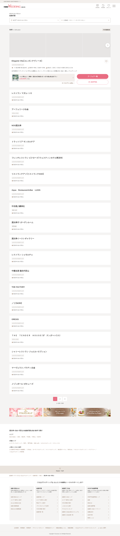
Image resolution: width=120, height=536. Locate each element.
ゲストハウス (56, 443)
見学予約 (92, 82)
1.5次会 (29, 449)
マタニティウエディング (80, 449)
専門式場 (30, 443)
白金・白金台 (12, 437)
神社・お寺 (36, 443)
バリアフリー (91, 449)
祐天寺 (39, 437)
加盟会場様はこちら (61, 528)
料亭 (25, 443)
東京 (40, 475)
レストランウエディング (15, 443)
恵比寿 (23, 437)
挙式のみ (70, 449)
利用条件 (28, 528)
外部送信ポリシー (49, 528)
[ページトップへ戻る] (60, 470)
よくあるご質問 (102, 528)
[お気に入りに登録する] (106, 61)
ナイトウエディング (51, 449)
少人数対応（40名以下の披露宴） (17, 449)
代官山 (33, 437)
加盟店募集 (70, 528)
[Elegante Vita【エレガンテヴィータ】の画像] (60, 45)
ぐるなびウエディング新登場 (16, 451)
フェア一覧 (93, 76)
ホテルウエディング (46, 443)
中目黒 (28, 437)
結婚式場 (35, 475)
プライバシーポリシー (38, 528)
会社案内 (16, 528)
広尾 (18, 437)
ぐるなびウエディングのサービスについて (85, 528)
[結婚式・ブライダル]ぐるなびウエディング (20, 475)
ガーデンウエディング (38, 449)
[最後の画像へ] (107, 45)
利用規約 (22, 528)
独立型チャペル (62, 449)
